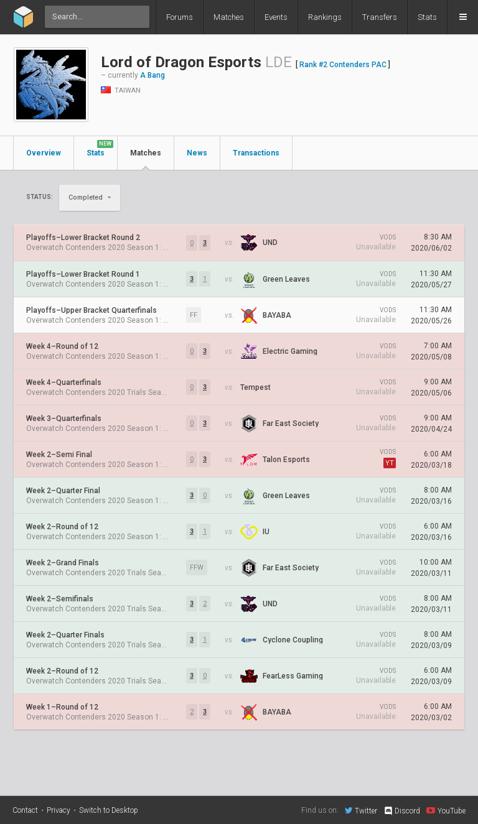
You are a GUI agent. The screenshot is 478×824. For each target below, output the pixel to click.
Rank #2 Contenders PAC (343, 64)
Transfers (379, 17)
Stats (427, 17)
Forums (179, 17)
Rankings (325, 17)
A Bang (152, 75)
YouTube (446, 810)
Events (276, 17)
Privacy (58, 810)
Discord (401, 811)
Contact (25, 810)
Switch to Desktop (108, 810)
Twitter (361, 810)
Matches (228, 17)
